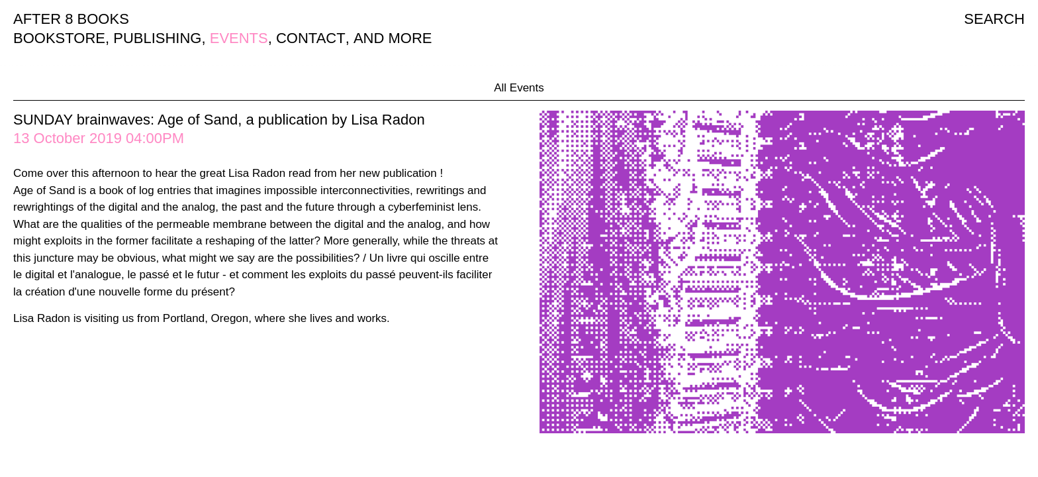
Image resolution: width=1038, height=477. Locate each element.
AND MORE (393, 38)
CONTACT (311, 38)
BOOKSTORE (59, 38)
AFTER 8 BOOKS (71, 19)
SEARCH (994, 19)
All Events (519, 87)
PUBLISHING (157, 38)
